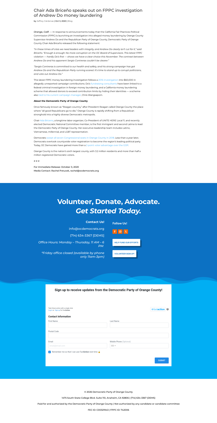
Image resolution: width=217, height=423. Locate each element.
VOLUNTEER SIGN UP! (124, 253)
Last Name (139, 324)
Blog (70, 21)
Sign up (57, 310)
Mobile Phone (139, 344)
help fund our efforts (126, 242)
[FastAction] (158, 309)
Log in (50, 310)
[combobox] (113, 345)
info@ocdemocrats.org (86, 229)
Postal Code (108, 334)
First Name (77, 324)
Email (77, 344)
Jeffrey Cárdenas (45, 21)
